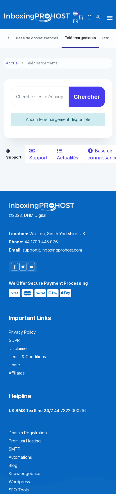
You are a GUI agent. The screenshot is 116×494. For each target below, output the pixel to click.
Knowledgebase (24, 473)
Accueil (12, 63)
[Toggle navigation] (109, 17)
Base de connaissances (37, 38)
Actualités (67, 154)
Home (14, 364)
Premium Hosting (25, 440)
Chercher (87, 96)
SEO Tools (19, 489)
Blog (13, 465)
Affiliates (17, 372)
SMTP (14, 448)
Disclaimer (18, 348)
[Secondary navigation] (58, 38)
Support (38, 154)
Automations (20, 457)
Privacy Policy (22, 332)
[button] (89, 17)
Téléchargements (80, 37)
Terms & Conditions (27, 356)
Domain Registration (28, 432)
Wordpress (19, 481)
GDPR (14, 340)
